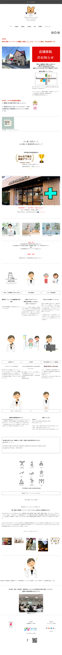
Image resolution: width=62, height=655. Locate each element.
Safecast (38, 423)
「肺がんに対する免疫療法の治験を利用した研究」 (41, 417)
